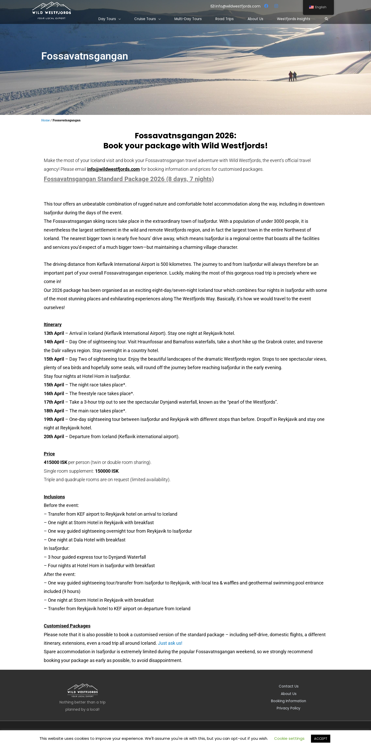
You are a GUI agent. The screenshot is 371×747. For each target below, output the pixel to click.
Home (45, 120)
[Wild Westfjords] (51, 10)
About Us (289, 693)
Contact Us (289, 686)
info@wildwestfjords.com (236, 6)
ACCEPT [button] (320, 738)
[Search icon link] (326, 19)
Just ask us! (170, 643)
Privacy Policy (288, 707)
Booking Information (289, 700)
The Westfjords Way (194, 298)
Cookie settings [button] (289, 738)
